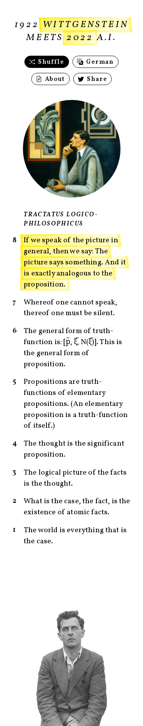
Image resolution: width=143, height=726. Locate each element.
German (95, 62)
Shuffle (46, 62)
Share (92, 79)
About (50, 79)
